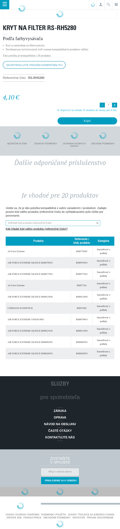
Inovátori (78, 517)
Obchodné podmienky (57, 517)
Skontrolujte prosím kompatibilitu (34, 65)
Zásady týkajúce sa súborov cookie (91, 514)
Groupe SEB (13, 517)
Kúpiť (87, 120)
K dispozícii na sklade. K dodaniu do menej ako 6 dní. (87, 110)
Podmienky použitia (53, 514)
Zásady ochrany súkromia (22, 514)
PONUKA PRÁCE (32, 517)
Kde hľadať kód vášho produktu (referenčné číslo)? (37, 228)
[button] (100, 4)
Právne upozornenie (100, 517)
